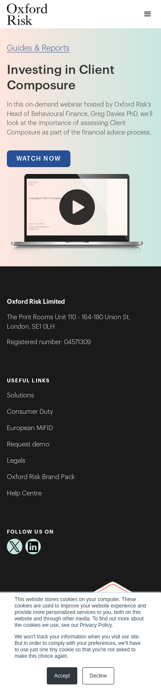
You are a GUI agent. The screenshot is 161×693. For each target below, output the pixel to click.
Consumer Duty (30, 412)
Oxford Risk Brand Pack (41, 477)
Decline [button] (98, 676)
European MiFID (30, 428)
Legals (16, 461)
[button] (147, 14)
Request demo (28, 444)
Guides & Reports (38, 48)
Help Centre (24, 493)
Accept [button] (62, 676)
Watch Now (38, 159)
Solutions (20, 395)
